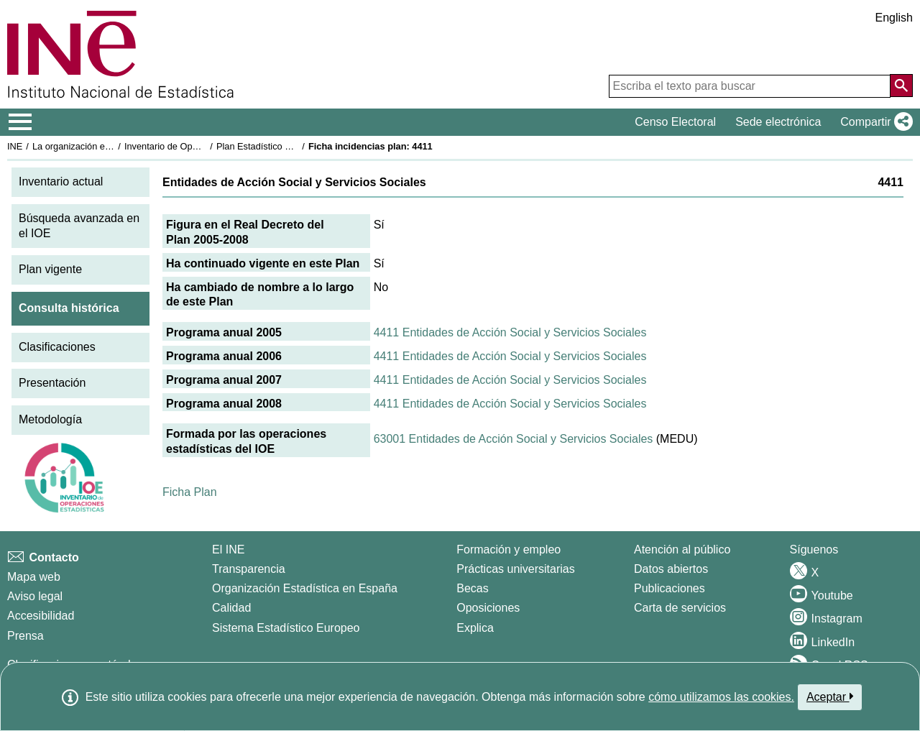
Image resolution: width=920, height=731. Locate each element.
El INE (228, 549)
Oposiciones (488, 608)
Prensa (25, 636)
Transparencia (248, 569)
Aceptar (829, 696)
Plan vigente (50, 269)
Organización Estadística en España (304, 588)
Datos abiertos (671, 569)
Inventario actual (61, 181)
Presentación (52, 383)
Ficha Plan (189, 492)
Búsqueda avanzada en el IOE (79, 225)
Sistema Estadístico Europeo (285, 628)
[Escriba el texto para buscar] (750, 86)
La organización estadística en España (111, 146)
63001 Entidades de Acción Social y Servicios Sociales (513, 439)
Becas (472, 588)
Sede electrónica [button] (778, 122)
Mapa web (33, 577)
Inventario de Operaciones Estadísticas (204, 146)
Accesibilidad (40, 616)
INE (14, 146)
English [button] (894, 18)
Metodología (50, 419)
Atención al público (682, 549)
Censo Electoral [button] (675, 122)
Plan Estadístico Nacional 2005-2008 (291, 146)
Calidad (231, 608)
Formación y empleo (508, 549)
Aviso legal (35, 596)
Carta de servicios (680, 608)
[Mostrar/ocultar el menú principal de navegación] (20, 122)
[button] (873, 122)
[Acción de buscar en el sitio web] (901, 85)
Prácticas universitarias (515, 569)
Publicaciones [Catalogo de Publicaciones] (669, 588)
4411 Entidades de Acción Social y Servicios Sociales (510, 332)
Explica (475, 628)
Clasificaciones (57, 347)
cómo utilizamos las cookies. (721, 697)
